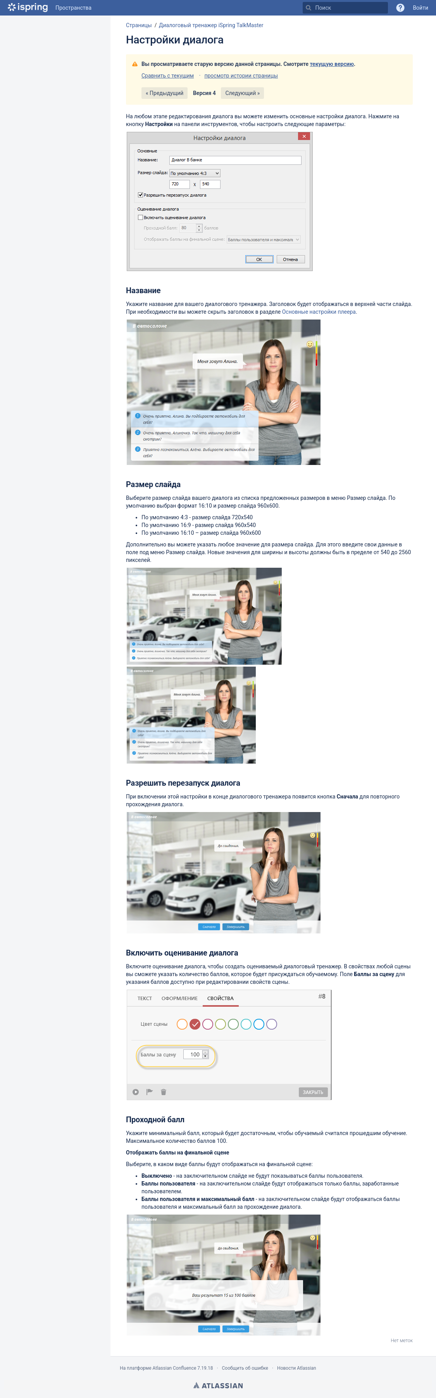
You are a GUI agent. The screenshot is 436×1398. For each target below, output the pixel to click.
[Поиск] (308, 8)
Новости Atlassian (296, 1368)
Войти (420, 8)
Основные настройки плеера (319, 312)
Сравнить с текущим (167, 76)
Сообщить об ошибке (245, 1368)
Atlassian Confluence (174, 1368)
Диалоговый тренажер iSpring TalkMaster (211, 25)
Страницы (139, 25)
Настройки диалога (175, 39)
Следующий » (242, 93)
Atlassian (218, 1385)
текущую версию (332, 64)
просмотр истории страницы (241, 76)
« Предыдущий (164, 93)
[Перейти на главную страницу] (28, 8)
